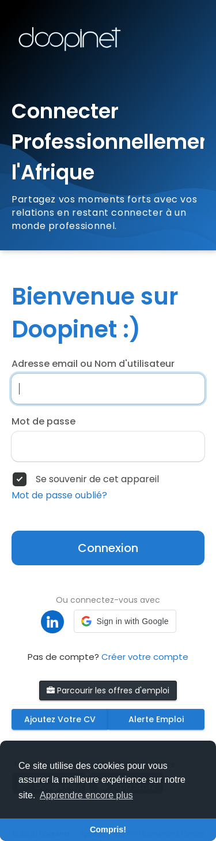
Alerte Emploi (156, 719)
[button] (125, 621)
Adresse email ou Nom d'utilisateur (93, 364)
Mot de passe (43, 421)
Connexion (108, 548)
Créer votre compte (144, 657)
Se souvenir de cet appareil (97, 479)
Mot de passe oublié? (59, 495)
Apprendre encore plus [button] (86, 795)
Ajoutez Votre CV (60, 719)
